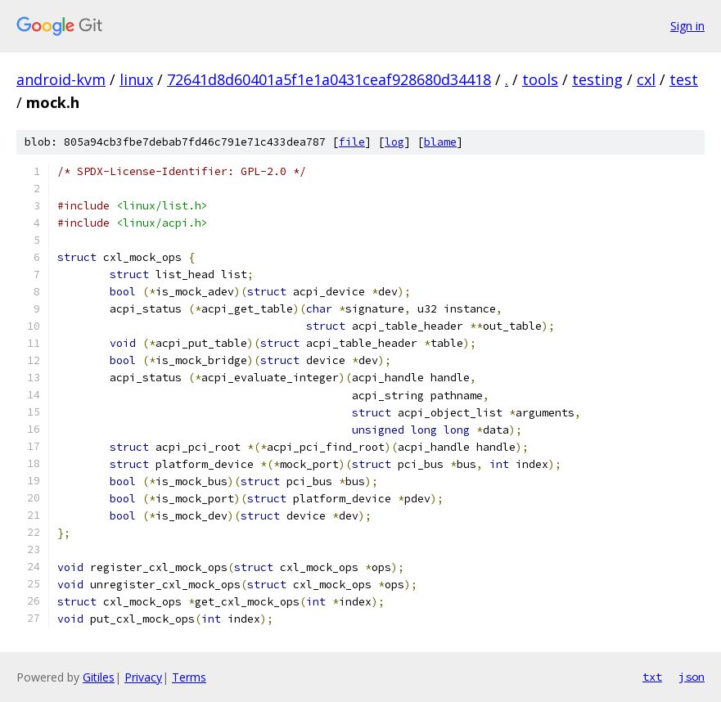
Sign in (687, 26)
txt (652, 676)
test (683, 79)
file (352, 142)
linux (136, 79)
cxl (646, 79)
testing (597, 79)
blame (440, 142)
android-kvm (61, 79)
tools (540, 79)
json (691, 676)
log (394, 142)
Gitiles (99, 677)
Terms (189, 677)
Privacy (143, 677)
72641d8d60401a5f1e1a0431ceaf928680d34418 (329, 79)
